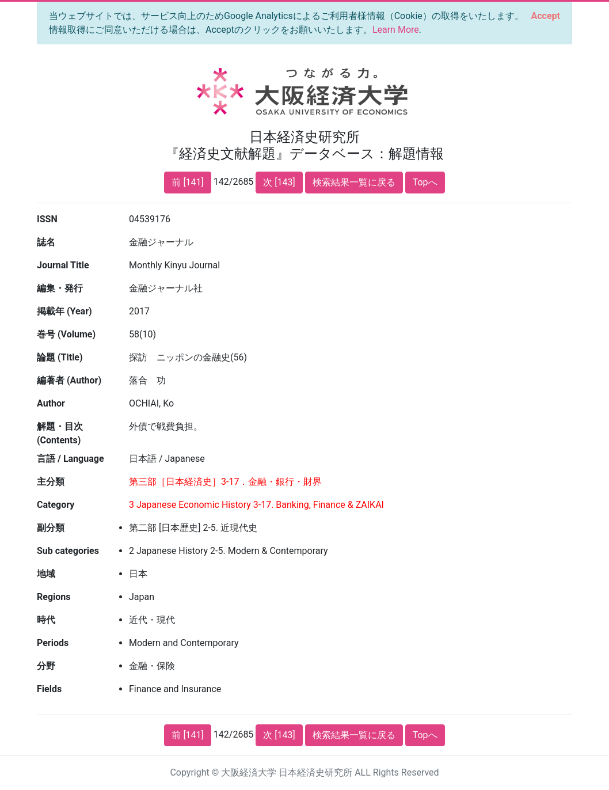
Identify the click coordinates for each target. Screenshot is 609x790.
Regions (53, 596)
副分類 (50, 527)
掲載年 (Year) (64, 311)
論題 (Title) (60, 357)
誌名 (46, 242)
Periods (52, 642)
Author (51, 403)
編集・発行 (60, 288)
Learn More (395, 29)
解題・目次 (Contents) (60, 433)
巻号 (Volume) (66, 334)
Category (55, 504)
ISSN (47, 219)
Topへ (425, 182)
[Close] (546, 16)
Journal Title (63, 265)
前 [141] (187, 182)
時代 (46, 619)
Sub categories (68, 550)
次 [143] (279, 182)
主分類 (50, 481)
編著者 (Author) (69, 380)
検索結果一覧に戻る (354, 182)
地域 (46, 573)
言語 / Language (70, 458)
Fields (49, 688)
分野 (46, 665)
